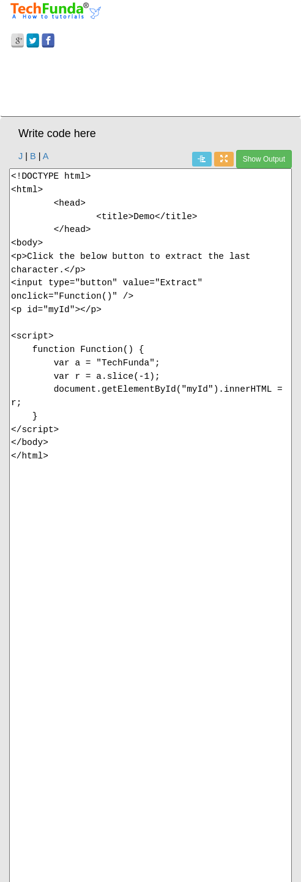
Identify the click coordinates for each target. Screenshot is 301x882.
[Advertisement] (150, 84)
